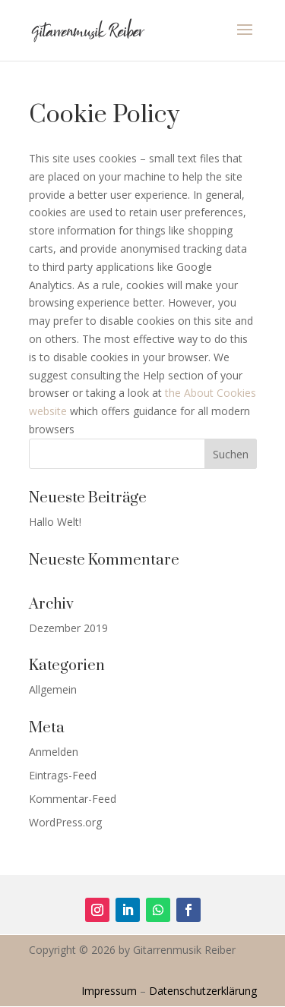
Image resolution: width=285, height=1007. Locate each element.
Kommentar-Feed (72, 798)
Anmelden (53, 751)
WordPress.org (65, 822)
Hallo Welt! (55, 522)
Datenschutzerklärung (203, 990)
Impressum (109, 990)
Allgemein (53, 689)
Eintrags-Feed (63, 775)
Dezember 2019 (68, 628)
